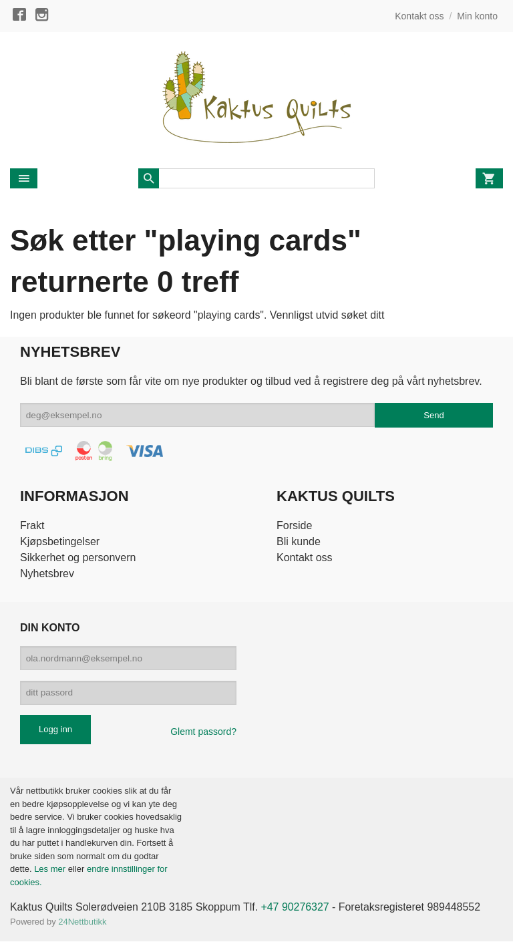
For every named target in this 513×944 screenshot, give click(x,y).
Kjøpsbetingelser (60, 541)
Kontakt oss (305, 557)
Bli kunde (299, 541)
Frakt (32, 525)
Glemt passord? (203, 733)
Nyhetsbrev (47, 573)
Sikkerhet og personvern (78, 557)
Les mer (51, 871)
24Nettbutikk (82, 924)
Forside (294, 525)
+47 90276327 (297, 909)
